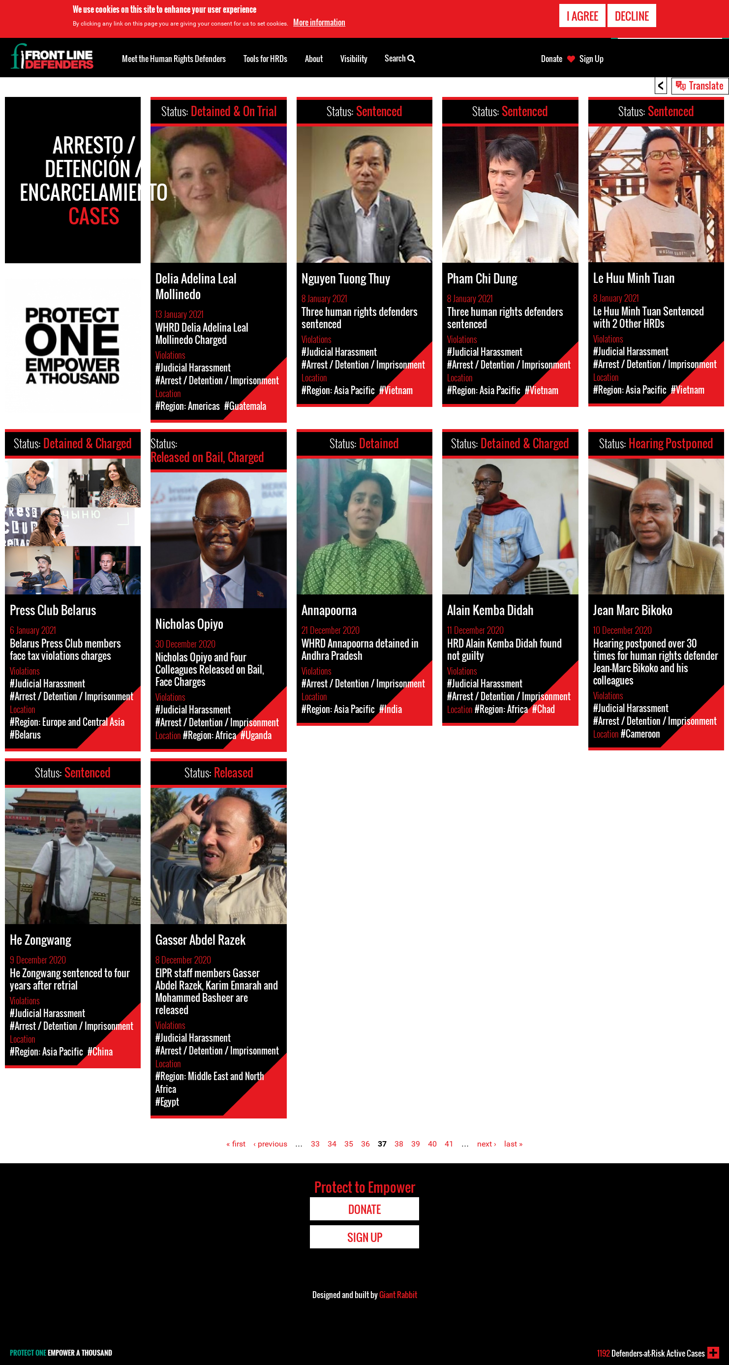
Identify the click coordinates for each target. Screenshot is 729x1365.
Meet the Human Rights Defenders (174, 58)
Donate (551, 58)
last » (513, 1143)
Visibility (353, 58)
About (314, 58)
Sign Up (591, 58)
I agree (582, 15)
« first (235, 1143)
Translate (706, 85)
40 (432, 1143)
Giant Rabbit (398, 1295)
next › (486, 1143)
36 (365, 1143)
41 (449, 1143)
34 (332, 1143)
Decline (632, 15)
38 (399, 1143)
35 (348, 1143)
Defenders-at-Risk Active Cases (651, 1353)
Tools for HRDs (265, 58)
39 (415, 1143)
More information (319, 22)
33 (315, 1143)
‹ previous (270, 1143)
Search (400, 57)
